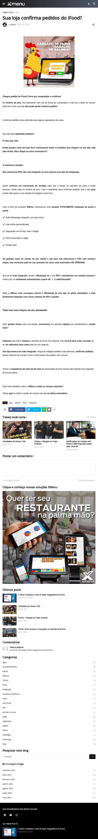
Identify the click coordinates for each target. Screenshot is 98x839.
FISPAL (49, 680)
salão (49, 716)
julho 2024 (49, 775)
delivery (18, 403)
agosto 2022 (49, 788)
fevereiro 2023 (49, 779)
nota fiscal (49, 703)
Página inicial (8, 12)
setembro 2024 (49, 770)
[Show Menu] (3, 4)
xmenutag (49, 739)
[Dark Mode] (89, 4)
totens (49, 730)
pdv (49, 707)
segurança (49, 721)
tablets (49, 726)
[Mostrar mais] (54, 409)
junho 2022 (49, 793)
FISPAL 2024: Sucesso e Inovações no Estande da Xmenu (42, 629)
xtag (49, 744)
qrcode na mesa (49, 712)
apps (17, 12)
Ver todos (91, 417)
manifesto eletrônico (49, 694)
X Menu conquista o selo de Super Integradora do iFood (41, 595)
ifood (25, 403)
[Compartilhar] (93, 25)
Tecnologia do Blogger (13, 764)
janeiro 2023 (49, 784)
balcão (49, 671)
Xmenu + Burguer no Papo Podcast (45, 442)
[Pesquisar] (94, 3)
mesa (49, 698)
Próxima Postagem (86, 480)
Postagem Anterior (12, 480)
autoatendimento (49, 667)
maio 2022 (49, 797)
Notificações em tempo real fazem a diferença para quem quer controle (79, 444)
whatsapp (49, 735)
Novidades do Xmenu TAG (14, 441)
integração (33, 403)
